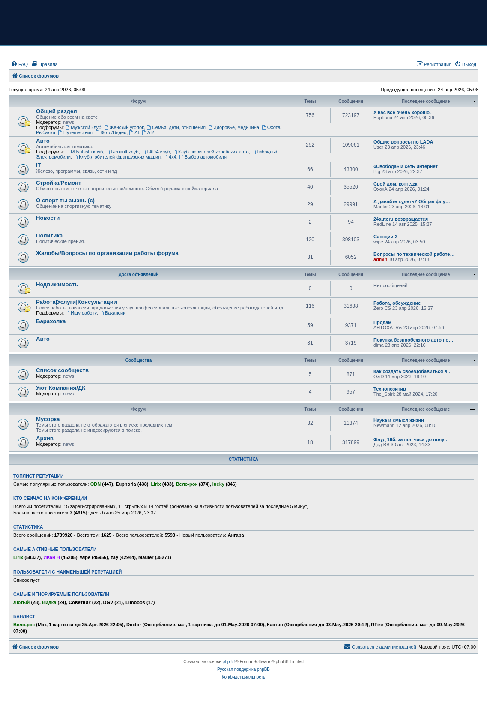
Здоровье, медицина (233, 127)
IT (38, 165)
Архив (45, 438)
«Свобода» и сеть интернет (405, 166)
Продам (382, 322)
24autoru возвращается (400, 219)
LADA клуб (155, 151)
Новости (48, 218)
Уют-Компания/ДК (60, 388)
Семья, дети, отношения (176, 127)
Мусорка (48, 419)
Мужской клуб (83, 127)
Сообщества (138, 360)
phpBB (229, 661)
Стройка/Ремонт (58, 183)
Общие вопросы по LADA (403, 141)
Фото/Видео (110, 132)
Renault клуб (122, 151)
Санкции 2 (385, 236)
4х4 (169, 156)
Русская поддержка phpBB (243, 669)
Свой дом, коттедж (395, 183)
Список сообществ (62, 370)
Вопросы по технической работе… (413, 254)
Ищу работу (81, 312)
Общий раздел (56, 111)
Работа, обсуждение (397, 303)
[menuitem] (19, 64)
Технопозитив (389, 388)
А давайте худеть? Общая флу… (411, 201)
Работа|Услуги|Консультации (76, 302)
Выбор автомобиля (203, 156)
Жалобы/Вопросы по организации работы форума (107, 253)
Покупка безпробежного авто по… (413, 339)
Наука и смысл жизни (398, 420)
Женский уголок (124, 127)
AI (134, 132)
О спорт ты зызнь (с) (65, 200)
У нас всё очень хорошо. (402, 112)
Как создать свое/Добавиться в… (412, 371)
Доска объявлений (139, 274)
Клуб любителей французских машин (117, 156)
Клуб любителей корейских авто (210, 151)
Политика (49, 235)
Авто (43, 141)
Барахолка (51, 321)
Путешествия (75, 132)
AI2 (148, 132)
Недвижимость (57, 284)
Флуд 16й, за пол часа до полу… (411, 439)
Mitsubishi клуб (84, 151)
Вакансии (112, 312)
